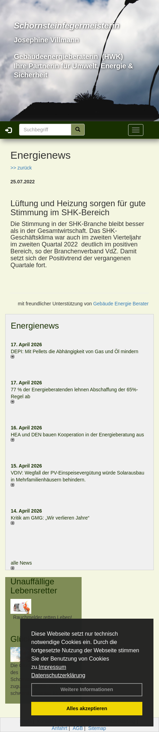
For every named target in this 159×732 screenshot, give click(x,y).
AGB (78, 728)
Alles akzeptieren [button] (86, 708)
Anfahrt (59, 728)
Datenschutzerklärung (58, 675)
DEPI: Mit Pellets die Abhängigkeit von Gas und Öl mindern (78, 351)
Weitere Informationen (86, 689)
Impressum (52, 667)
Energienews (35, 325)
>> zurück (21, 168)
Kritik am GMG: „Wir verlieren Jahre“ (50, 518)
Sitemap (97, 728)
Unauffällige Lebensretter (33, 586)
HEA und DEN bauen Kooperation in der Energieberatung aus (77, 434)
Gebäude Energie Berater (121, 303)
